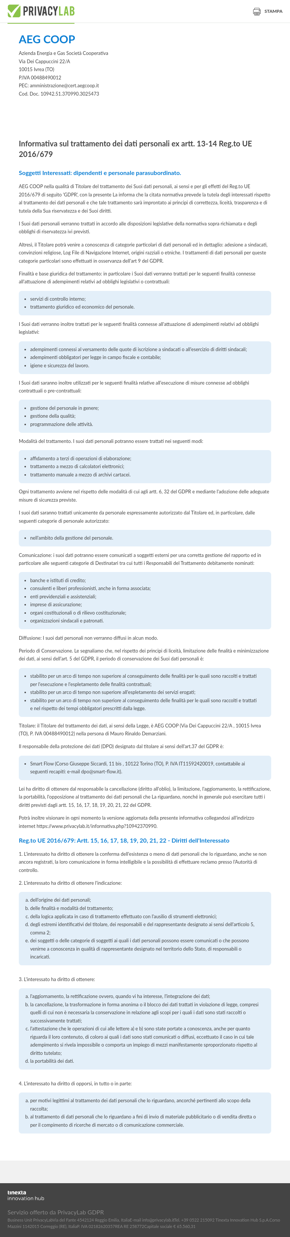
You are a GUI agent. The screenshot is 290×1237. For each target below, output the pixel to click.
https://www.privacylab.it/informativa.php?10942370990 (96, 826)
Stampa (267, 11)
